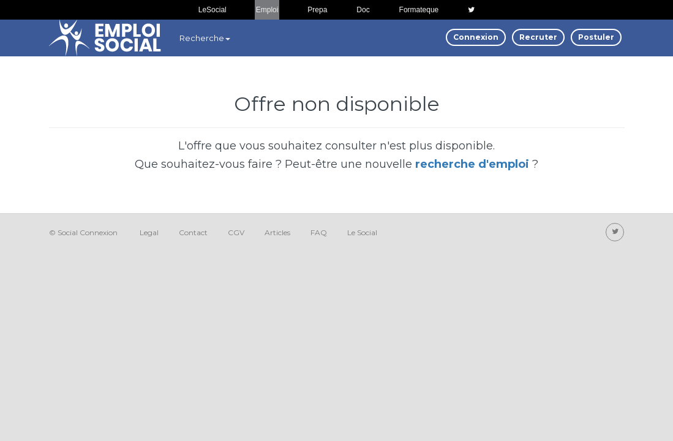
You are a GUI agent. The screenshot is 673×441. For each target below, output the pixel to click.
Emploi (267, 10)
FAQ (318, 232)
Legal (149, 232)
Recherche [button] (204, 38)
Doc (362, 10)
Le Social (362, 232)
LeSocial (212, 10)
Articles (277, 232)
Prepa (317, 10)
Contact (193, 232)
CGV (236, 232)
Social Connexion (88, 232)
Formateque (419, 10)
